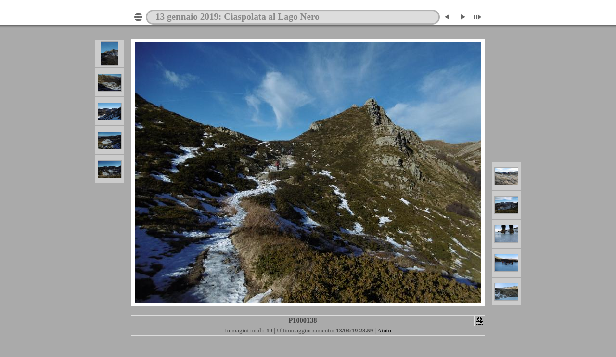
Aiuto (384, 330)
